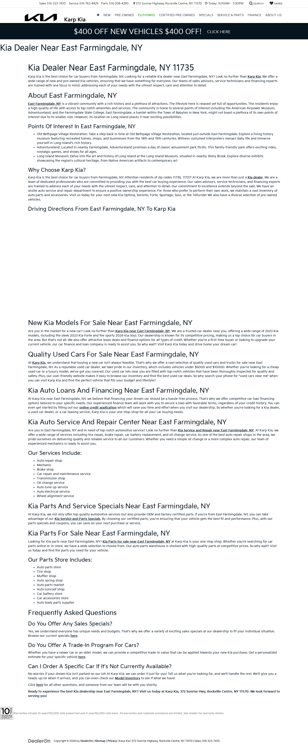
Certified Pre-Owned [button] (177, 15)
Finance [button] (254, 15)
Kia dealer (255, 177)
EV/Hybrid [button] (146, 15)
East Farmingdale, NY (44, 104)
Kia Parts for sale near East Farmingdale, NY (136, 541)
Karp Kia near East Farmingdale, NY (142, 331)
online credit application (98, 407)
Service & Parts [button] (230, 15)
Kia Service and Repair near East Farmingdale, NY (216, 430)
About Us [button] (273, 15)
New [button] (107, 15)
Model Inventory (127, 678)
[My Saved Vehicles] (276, 4)
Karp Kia (254, 76)
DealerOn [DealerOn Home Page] (86, 741)
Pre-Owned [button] (124, 15)
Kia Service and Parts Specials (77, 519)
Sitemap (100, 741)
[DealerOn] (39, 741)
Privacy (112, 741)
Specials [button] (206, 15)
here (74, 636)
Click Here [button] (219, 32)
